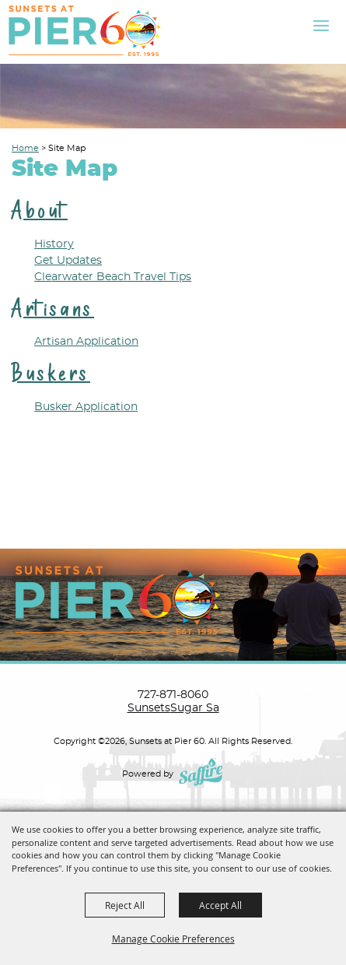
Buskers (51, 373)
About (40, 210)
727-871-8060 (173, 695)
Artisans (53, 308)
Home (25, 148)
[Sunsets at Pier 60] (85, 30)
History (54, 244)
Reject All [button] (125, 905)
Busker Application (86, 407)
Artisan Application (86, 341)
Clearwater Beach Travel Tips (112, 277)
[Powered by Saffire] (202, 774)
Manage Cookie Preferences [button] (173, 938)
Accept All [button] (220, 905)
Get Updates (68, 260)
